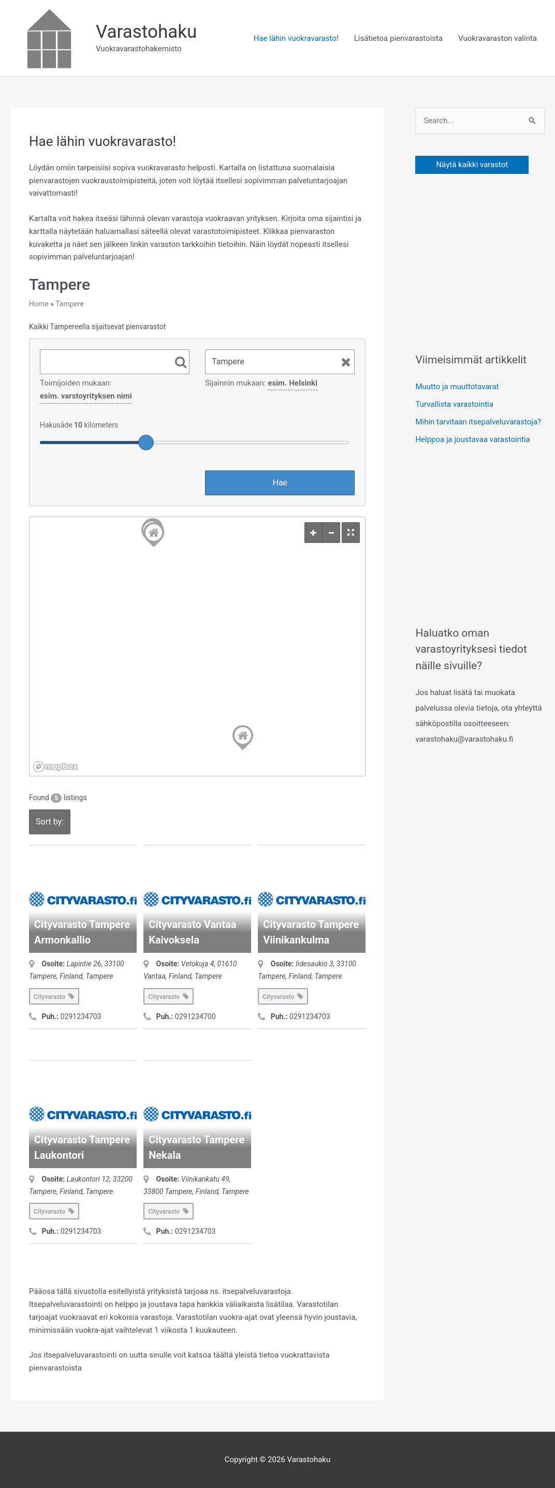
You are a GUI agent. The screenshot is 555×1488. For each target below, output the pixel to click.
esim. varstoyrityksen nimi (86, 396)
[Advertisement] (484, 260)
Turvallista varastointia (454, 404)
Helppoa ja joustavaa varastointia (472, 439)
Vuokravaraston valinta (497, 38)
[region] (197, 646)
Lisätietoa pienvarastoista (398, 38)
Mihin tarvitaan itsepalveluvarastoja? (478, 421)
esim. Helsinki (292, 383)
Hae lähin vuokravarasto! (296, 38)
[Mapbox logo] (55, 767)
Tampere (69, 304)
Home (39, 304)
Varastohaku (146, 31)
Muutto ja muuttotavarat (457, 386)
